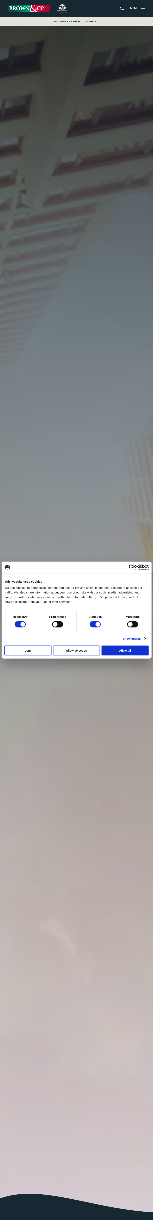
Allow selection (76, 650)
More (125, 21)
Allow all (125, 650)
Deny (28, 650)
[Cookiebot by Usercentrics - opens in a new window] (132, 567)
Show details (132, 638)
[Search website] (122, 8)
